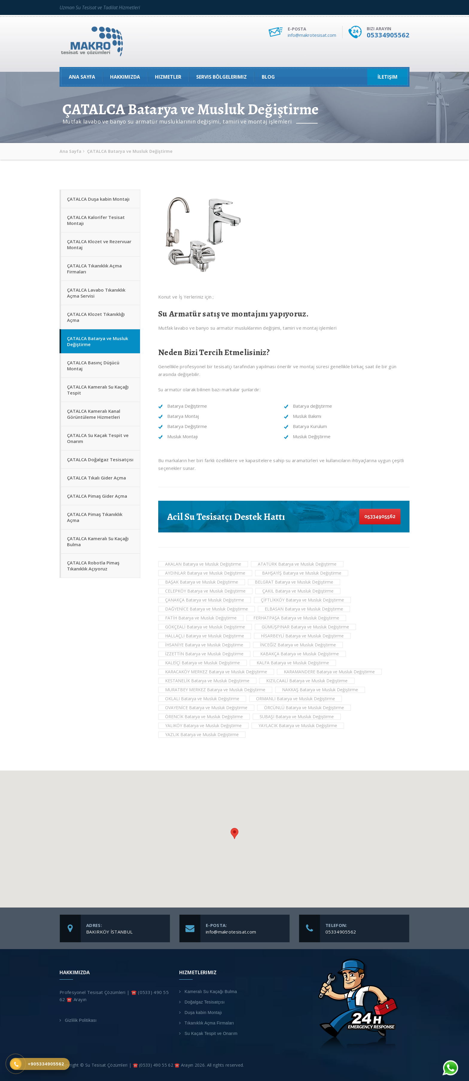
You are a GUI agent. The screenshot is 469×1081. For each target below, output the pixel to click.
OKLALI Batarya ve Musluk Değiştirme (202, 698)
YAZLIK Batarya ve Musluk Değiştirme (202, 734)
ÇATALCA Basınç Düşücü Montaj (93, 366)
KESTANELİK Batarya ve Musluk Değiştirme (207, 680)
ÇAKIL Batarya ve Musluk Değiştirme (298, 591)
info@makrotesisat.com (312, 35)
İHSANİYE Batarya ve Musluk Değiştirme (204, 645)
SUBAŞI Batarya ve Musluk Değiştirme (297, 716)
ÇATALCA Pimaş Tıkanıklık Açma (94, 517)
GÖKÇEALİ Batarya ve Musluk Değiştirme (205, 627)
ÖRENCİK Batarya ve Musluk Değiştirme (204, 716)
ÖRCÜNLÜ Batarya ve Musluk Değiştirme (304, 707)
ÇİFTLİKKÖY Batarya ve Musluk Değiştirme (302, 600)
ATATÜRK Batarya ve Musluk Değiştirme (297, 564)
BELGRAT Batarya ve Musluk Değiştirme (294, 582)
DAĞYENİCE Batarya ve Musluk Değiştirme (206, 609)
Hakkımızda (125, 77)
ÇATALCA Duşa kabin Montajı (98, 199)
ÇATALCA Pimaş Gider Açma (97, 496)
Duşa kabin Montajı (203, 1012)
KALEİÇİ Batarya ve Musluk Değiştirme (202, 663)
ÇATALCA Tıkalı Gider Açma (96, 478)
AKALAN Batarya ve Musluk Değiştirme (203, 564)
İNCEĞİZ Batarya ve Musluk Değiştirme (298, 645)
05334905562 (388, 34)
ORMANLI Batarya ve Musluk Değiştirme (295, 698)
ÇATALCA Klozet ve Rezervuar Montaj (99, 244)
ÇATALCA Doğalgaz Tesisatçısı (100, 459)
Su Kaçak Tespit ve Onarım (211, 1033)
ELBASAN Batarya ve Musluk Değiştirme (304, 609)
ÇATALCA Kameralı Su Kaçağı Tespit (98, 390)
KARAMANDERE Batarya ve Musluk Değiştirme (329, 672)
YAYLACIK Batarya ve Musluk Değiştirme (297, 725)
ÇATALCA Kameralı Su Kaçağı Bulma (98, 541)
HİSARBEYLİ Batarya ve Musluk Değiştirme (302, 636)
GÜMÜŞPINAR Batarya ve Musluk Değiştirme (305, 627)
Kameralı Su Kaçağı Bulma (211, 991)
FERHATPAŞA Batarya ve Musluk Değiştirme (296, 618)
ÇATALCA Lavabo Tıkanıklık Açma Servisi (96, 293)
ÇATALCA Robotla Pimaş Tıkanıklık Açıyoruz (93, 566)
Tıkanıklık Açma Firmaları (209, 1023)
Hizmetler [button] (168, 77)
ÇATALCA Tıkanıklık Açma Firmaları (94, 269)
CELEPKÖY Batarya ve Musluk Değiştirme (205, 591)
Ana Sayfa (82, 77)
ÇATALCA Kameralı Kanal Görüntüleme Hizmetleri (93, 414)
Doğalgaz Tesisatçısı (205, 1002)
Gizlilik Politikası (81, 1020)
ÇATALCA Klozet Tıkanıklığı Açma (96, 317)
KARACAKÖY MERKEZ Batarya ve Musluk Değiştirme (216, 672)
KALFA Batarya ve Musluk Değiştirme (293, 663)
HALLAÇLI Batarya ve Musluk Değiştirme (204, 636)
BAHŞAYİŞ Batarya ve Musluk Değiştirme (301, 573)
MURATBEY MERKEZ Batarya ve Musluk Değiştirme (215, 689)
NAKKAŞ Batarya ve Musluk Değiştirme (320, 689)
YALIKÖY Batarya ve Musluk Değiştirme (203, 725)
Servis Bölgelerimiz (221, 77)
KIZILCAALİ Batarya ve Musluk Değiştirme (307, 680)
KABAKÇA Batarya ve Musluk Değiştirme (299, 654)
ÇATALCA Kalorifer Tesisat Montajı (96, 220)
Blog (268, 77)
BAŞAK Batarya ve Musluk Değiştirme (201, 582)
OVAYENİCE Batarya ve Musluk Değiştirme (206, 707)
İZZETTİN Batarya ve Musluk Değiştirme (204, 654)
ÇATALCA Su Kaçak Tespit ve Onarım (98, 438)
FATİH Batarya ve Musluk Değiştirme (201, 618)
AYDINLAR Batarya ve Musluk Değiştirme (205, 573)
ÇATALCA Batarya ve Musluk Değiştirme (97, 341)
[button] (234, 833)
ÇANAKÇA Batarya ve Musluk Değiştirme (204, 600)
